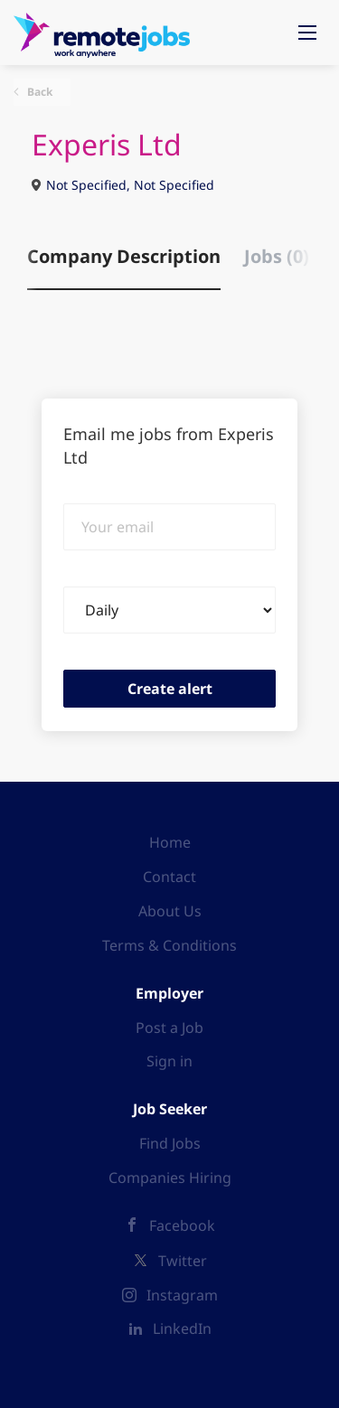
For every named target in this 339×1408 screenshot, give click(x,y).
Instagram (182, 1295)
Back (38, 91)
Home (170, 842)
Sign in (169, 1061)
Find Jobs (170, 1143)
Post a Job (169, 1027)
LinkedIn (182, 1328)
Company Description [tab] (124, 256)
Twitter (182, 1261)
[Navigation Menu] (307, 32)
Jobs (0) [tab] (276, 256)
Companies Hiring (169, 1177)
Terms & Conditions (169, 945)
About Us (170, 911)
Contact (169, 877)
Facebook (182, 1225)
